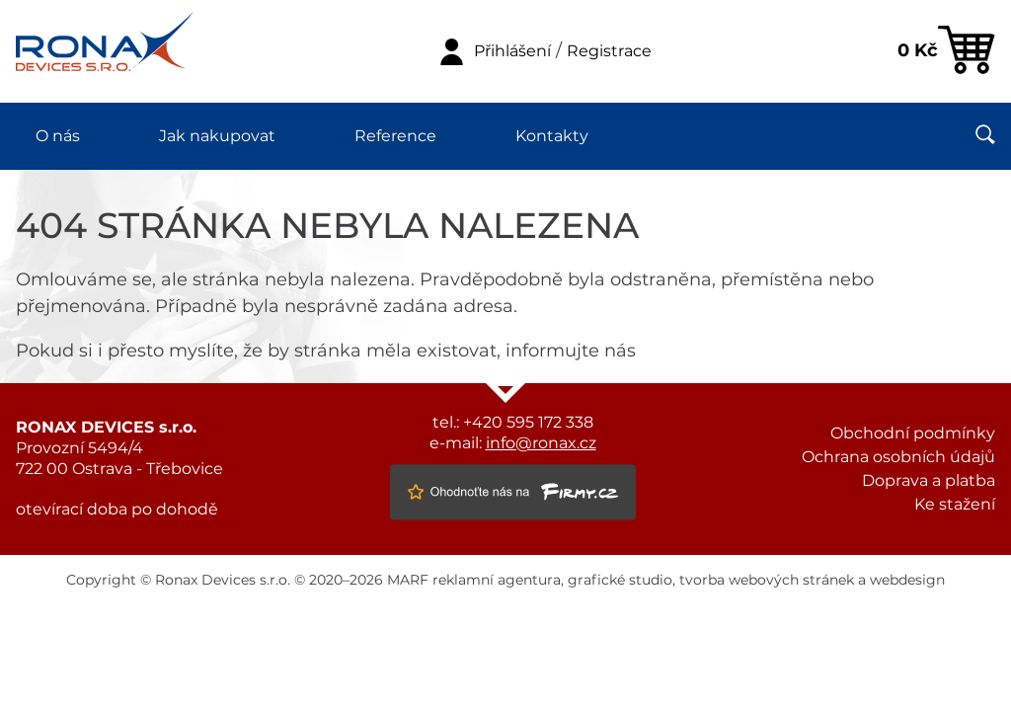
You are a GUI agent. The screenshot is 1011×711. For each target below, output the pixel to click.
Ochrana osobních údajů (898, 457)
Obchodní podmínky (912, 433)
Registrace (609, 51)
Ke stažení (954, 505)
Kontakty (551, 136)
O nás (58, 136)
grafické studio (620, 581)
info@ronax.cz (541, 443)
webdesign (907, 581)
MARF (407, 581)
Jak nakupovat (217, 136)
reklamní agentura (496, 581)
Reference (395, 136)
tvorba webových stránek (766, 581)
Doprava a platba (928, 481)
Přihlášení (512, 51)
